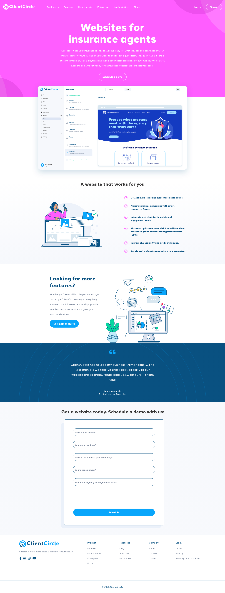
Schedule (114, 512)
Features (68, 7)
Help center (125, 558)
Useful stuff (121, 7)
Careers (153, 553)
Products (53, 7)
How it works (85, 7)
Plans (137, 7)
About (152, 548)
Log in (197, 7)
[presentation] (96, 497)
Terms (178, 548)
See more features (64, 323)
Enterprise (102, 7)
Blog (121, 548)
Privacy (179, 553)
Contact (153, 558)
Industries (124, 553)
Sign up (214, 7)
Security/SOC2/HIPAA (187, 558)
